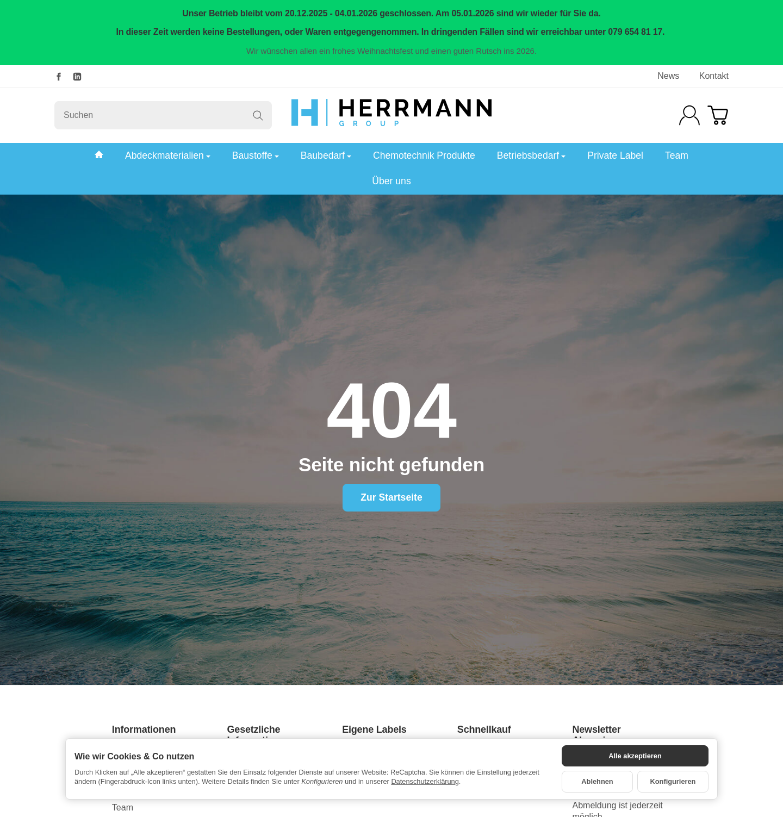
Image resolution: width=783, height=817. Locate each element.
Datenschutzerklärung (424, 781)
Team (676, 155)
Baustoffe (255, 155)
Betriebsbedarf (531, 155)
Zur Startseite (391, 497)
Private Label (615, 155)
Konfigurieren (673, 781)
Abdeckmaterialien (167, 155)
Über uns (391, 181)
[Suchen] (163, 115)
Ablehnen (597, 781)
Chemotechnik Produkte (424, 155)
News (668, 75)
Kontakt (714, 75)
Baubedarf (326, 155)
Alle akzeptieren (634, 756)
